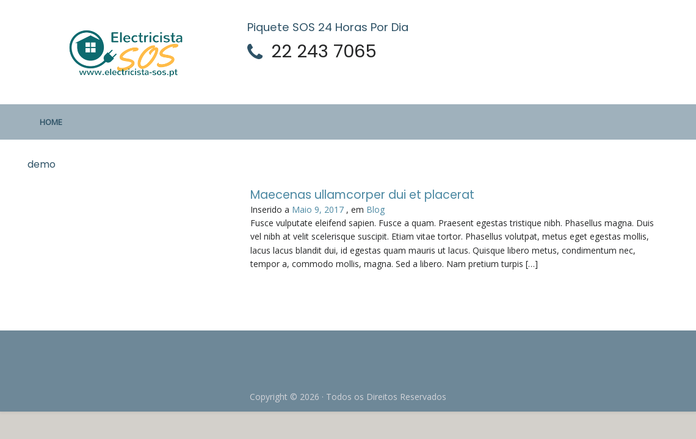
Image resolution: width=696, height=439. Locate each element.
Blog (375, 209)
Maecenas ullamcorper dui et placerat (362, 195)
